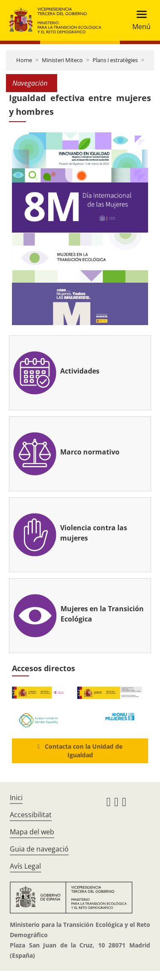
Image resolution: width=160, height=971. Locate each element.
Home (24, 60)
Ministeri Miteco (62, 60)
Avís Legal (25, 866)
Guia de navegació (39, 849)
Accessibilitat (31, 814)
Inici (16, 797)
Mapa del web (32, 832)
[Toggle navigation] (139, 20)
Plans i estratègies (115, 60)
